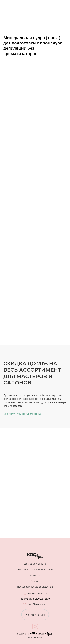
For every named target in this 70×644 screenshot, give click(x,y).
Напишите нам (35, 614)
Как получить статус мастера (22, 414)
